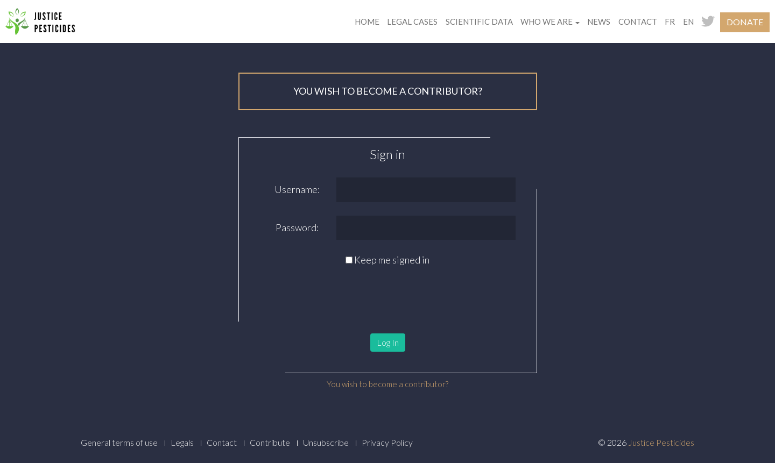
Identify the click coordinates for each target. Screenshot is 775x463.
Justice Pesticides (661, 442)
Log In (388, 342)
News (598, 21)
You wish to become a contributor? (387, 384)
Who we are (550, 21)
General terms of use (119, 442)
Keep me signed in (391, 260)
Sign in (387, 154)
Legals (182, 442)
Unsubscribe (326, 442)
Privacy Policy (387, 442)
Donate (745, 22)
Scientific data (479, 21)
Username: (297, 189)
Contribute (270, 442)
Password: (297, 227)
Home (367, 21)
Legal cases (412, 21)
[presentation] (311, 293)
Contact (637, 21)
